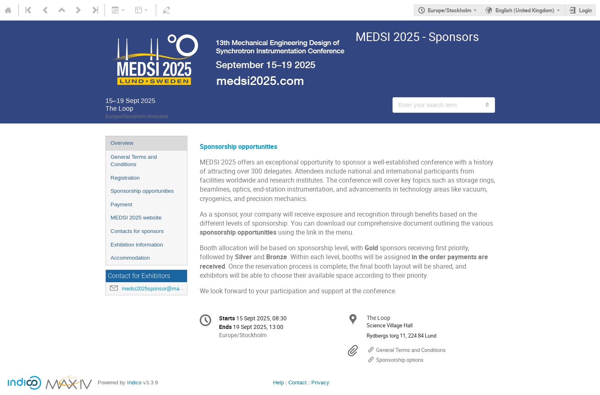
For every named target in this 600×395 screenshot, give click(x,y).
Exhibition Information (137, 245)
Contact (297, 382)
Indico (134, 382)
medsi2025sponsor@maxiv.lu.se (160, 288)
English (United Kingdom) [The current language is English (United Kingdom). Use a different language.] (524, 10)
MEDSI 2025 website (136, 218)
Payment (121, 204)
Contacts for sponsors (137, 231)
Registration (125, 178)
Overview (122, 143)
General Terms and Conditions (134, 161)
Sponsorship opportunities (142, 191)
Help (278, 382)
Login (585, 10)
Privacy (320, 382)
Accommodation (130, 258)
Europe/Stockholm (449, 10)
